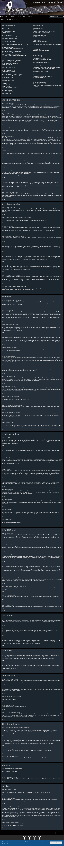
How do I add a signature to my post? (10, 62)
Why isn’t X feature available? (39, 83)
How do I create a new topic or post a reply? (12, 60)
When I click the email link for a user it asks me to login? (14, 55)
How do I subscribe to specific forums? (41, 69)
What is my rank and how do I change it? (11, 53)
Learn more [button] (5, 843)
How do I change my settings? (8, 42)
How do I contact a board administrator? (42, 87)
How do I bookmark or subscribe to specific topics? (44, 68)
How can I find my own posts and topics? (42, 62)
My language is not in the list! (8, 49)
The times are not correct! (7, 46)
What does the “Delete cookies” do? (10, 37)
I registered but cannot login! (8, 30)
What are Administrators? (38, 26)
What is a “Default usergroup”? (39, 35)
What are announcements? (8, 88)
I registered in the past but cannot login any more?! (13, 33)
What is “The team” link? (38, 36)
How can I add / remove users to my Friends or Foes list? (45, 51)
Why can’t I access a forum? (8, 68)
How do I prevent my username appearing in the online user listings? (15, 44)
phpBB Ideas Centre (6, 800)
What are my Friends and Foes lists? (41, 50)
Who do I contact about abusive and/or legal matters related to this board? (47, 85)
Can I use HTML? (6, 83)
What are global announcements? (9, 87)
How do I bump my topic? (7, 76)
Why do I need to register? (8, 26)
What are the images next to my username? (11, 51)
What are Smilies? (6, 84)
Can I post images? (6, 85)
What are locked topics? (7, 91)
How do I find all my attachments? (40, 77)
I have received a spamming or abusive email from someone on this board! (47, 44)
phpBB (20, 248)
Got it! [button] (55, 842)
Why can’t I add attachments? (8, 69)
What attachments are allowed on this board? (43, 75)
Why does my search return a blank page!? (42, 59)
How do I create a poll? (7, 64)
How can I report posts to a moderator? (10, 72)
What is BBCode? (6, 81)
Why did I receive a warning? (8, 71)
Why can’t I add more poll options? (9, 65)
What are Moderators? (38, 28)
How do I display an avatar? (8, 52)
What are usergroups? (37, 29)
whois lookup (35, 809)
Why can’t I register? (6, 29)
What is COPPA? (5, 28)
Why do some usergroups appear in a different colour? (45, 33)
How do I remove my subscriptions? (41, 71)
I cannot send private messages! (40, 41)
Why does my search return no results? (41, 57)
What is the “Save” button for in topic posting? (12, 74)
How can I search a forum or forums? (41, 56)
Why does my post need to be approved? (11, 75)
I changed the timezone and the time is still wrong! (13, 48)
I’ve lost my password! (7, 35)
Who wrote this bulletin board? (40, 82)
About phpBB (40, 792)
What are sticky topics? (7, 90)
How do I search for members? (39, 60)
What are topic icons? (7, 92)
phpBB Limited (39, 790)
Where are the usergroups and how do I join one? (44, 30)
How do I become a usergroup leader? (41, 32)
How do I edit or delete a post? (9, 61)
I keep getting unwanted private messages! (42, 42)
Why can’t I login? (6, 32)
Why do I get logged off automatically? (10, 36)
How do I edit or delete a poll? (8, 67)
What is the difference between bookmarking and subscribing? (47, 66)
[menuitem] (44, 2)
